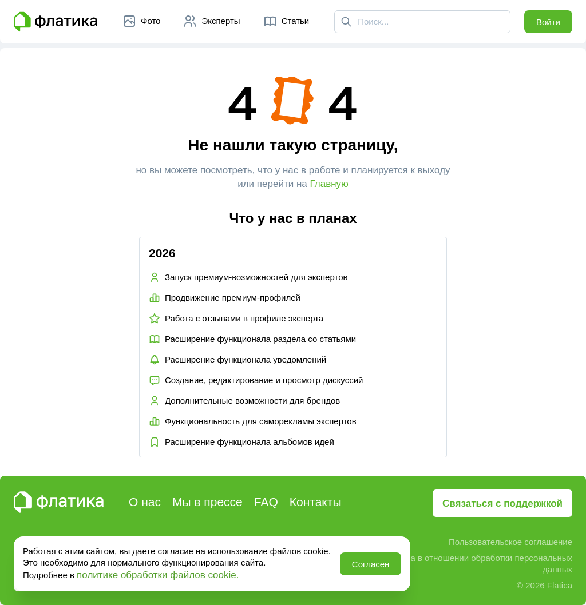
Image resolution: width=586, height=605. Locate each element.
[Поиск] (346, 22)
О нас (145, 501)
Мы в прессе (207, 501)
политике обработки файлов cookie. (158, 575)
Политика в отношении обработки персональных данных (474, 563)
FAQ (266, 501)
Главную (329, 183)
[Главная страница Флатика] (55, 21)
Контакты (316, 501)
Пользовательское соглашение (510, 542)
